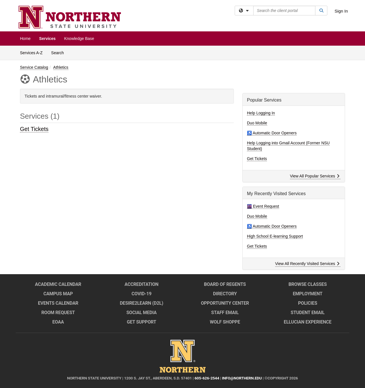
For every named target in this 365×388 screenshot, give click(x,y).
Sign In (341, 11)
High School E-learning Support (275, 236)
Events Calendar (58, 303)
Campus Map (58, 293)
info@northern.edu (242, 378)
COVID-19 (141, 293)
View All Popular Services (314, 176)
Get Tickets (34, 129)
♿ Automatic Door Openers (272, 133)
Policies (307, 303)
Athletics (60, 67)
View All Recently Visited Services (307, 263)
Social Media (141, 312)
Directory (225, 293)
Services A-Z (31, 52)
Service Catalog (34, 67)
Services (47, 38)
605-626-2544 (206, 378)
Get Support (141, 322)
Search (59, 52)
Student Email (308, 312)
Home (25, 38)
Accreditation (142, 284)
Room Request (58, 312)
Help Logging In (261, 113)
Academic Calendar (58, 284)
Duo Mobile (257, 123)
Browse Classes (308, 284)
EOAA (58, 322)
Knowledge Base (79, 38)
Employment (308, 293)
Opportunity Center (225, 303)
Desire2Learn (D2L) (141, 303)
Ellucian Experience (307, 322)
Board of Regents (225, 284)
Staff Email (225, 312)
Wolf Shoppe (225, 322)
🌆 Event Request (263, 206)
